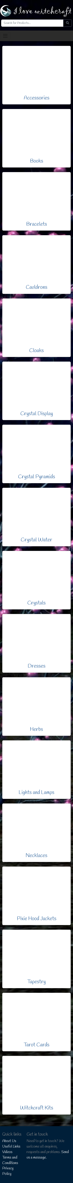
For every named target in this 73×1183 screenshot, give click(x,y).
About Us (9, 1141)
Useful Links (11, 1146)
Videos (7, 1152)
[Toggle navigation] (5, 36)
